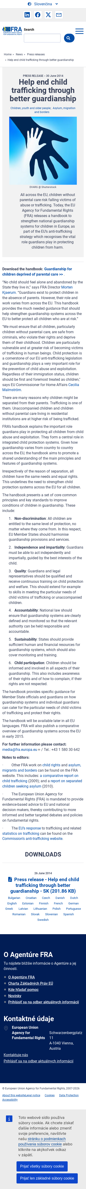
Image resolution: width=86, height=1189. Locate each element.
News (19, 54)
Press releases (36, 54)
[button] (27, 15)
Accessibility (10, 1099)
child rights (51, 765)
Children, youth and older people (30, 108)
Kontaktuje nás (16, 1055)
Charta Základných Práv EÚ (30, 983)
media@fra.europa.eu (21, 749)
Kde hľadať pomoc (23, 989)
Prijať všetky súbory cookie (42, 1166)
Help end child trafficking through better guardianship (41, 60)
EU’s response (30, 828)
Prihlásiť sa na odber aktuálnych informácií (43, 1002)
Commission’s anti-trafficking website (32, 838)
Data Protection (69, 1095)
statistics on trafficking (20, 833)
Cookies (50, 1095)
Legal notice (32, 1095)
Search (29, 29)
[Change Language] (43, 4)
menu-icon (79, 31)
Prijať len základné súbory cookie (47, 1178)
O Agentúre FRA (21, 977)
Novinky (14, 996)
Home (7, 54)
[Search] (42, 38)
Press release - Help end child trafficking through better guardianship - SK (43, 885)
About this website (13, 1095)
